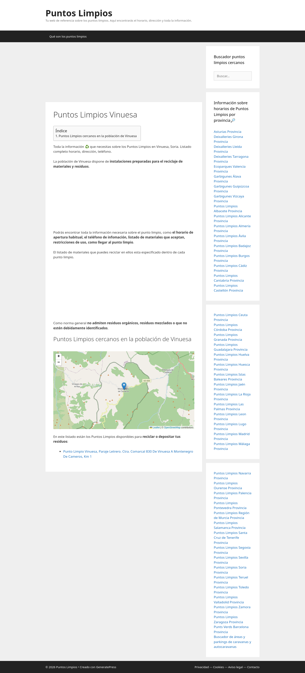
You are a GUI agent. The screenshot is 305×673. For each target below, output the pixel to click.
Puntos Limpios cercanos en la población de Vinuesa (98, 136)
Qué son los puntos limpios (68, 36)
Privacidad (202, 667)
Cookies (218, 667)
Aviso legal (235, 667)
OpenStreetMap (172, 427)
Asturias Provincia (227, 131)
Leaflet (155, 427)
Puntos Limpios (79, 13)
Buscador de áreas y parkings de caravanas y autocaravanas (232, 641)
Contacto (253, 667)
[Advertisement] (124, 73)
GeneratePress (106, 667)
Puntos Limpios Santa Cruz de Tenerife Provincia (230, 537)
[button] (124, 386)
